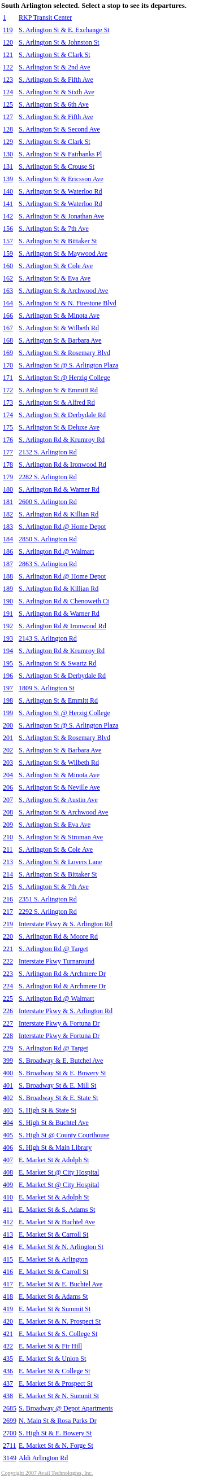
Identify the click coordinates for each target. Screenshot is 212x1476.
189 (8, 589)
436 (8, 1371)
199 (8, 713)
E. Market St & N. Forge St (56, 1445)
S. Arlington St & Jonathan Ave (61, 216)
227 (8, 1023)
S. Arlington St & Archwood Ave (63, 291)
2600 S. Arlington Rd (48, 502)
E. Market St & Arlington (53, 1259)
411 (8, 1210)
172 (8, 390)
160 (8, 266)
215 (8, 887)
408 (8, 1172)
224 (8, 986)
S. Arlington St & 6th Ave (54, 104)
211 (8, 849)
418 (8, 1296)
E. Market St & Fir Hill (50, 1346)
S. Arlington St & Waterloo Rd (60, 191)
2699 (9, 1421)
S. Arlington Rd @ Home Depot (62, 527)
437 (8, 1383)
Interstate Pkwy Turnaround (56, 961)
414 (8, 1247)
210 (8, 837)
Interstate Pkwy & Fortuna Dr (59, 1023)
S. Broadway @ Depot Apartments (66, 1408)
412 (8, 1222)
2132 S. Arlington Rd (48, 452)
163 (8, 291)
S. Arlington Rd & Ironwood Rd (62, 464)
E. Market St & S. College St (58, 1334)
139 (8, 179)
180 (8, 489)
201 (8, 738)
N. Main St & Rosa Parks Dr (58, 1421)
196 (8, 676)
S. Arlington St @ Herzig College (64, 378)
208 (8, 812)
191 (8, 613)
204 (8, 775)
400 (8, 1073)
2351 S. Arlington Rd (48, 899)
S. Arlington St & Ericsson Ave (61, 179)
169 (8, 353)
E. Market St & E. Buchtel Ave (60, 1284)
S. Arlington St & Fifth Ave (56, 80)
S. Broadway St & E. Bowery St (62, 1073)
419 (8, 1309)
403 (8, 1110)
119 (8, 30)
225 (8, 998)
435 (8, 1359)
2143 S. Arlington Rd (48, 638)
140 (8, 191)
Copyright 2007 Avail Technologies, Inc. (47, 1473)
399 (8, 1061)
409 (8, 1185)
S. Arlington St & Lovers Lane (60, 862)
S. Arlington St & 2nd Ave (54, 67)
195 (8, 663)
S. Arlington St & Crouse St (56, 166)
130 (8, 154)
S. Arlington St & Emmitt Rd (58, 390)
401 (8, 1085)
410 (8, 1197)
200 (8, 725)
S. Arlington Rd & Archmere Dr (62, 974)
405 (8, 1135)
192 (8, 626)
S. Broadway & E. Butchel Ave (61, 1061)
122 (8, 67)
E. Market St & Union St (52, 1359)
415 (8, 1259)
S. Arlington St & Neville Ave (59, 787)
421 (8, 1334)
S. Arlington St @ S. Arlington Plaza (68, 365)
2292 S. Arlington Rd (48, 912)
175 (8, 427)
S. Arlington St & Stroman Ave (61, 837)
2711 (9, 1445)
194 (8, 651)
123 (8, 80)
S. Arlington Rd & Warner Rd (59, 489)
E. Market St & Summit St (54, 1309)
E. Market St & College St (54, 1371)
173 (8, 402)
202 (8, 750)
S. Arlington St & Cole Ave (56, 266)
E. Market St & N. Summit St (59, 1396)
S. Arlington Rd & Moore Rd (58, 936)
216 (8, 899)
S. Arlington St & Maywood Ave (63, 253)
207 (8, 800)
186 (8, 551)
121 (8, 55)
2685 (9, 1408)
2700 (9, 1433)
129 (8, 142)
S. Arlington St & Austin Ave (58, 800)
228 (8, 1036)
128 (8, 129)
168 (8, 340)
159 (8, 253)
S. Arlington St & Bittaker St (58, 241)
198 (8, 700)
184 (8, 539)
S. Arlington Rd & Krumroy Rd (62, 440)
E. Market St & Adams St (53, 1296)
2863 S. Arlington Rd (48, 564)
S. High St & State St (47, 1110)
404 (8, 1123)
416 (8, 1272)
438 (8, 1396)
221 (8, 949)
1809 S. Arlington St (47, 688)
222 (8, 961)
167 (8, 328)
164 (8, 303)
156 (8, 229)
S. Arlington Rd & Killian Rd (58, 514)
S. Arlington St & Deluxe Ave (59, 427)
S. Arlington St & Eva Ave (54, 278)
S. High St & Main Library (55, 1147)
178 (8, 464)
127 (8, 117)
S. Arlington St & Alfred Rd (57, 402)
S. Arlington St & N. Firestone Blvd (67, 303)
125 (8, 104)
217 (8, 912)
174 (8, 415)
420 (8, 1321)
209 (8, 825)
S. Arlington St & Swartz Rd (57, 663)
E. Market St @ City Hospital (59, 1172)
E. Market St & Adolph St (54, 1160)
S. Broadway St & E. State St (58, 1098)
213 (8, 862)
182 (8, 514)
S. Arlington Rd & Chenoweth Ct (64, 601)
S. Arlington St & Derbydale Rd (62, 415)
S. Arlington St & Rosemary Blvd (64, 353)
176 (8, 440)
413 (8, 1234)
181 (8, 502)
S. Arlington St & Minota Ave (59, 315)
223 (8, 974)
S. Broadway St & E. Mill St (57, 1085)
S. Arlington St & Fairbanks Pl (60, 154)
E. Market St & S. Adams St (57, 1210)
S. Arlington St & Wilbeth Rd (59, 328)
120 (8, 42)
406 (8, 1147)
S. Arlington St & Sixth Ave (56, 92)
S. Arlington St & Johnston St (59, 42)
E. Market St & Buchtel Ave (57, 1222)
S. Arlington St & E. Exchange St (64, 30)
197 (8, 688)
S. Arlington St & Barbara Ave (60, 340)
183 (8, 527)
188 (8, 576)
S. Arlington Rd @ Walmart (56, 551)
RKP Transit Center (45, 17)
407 (8, 1160)
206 (8, 787)
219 (8, 924)
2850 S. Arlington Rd (48, 539)
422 (8, 1346)
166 (8, 315)
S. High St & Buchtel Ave (54, 1123)
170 (8, 365)
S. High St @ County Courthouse (64, 1135)
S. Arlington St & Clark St (54, 55)
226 (8, 1011)
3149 (9, 1458)
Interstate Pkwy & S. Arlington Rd (66, 924)
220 (8, 936)
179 (8, 477)
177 (8, 452)
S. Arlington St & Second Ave (59, 129)
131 (8, 166)
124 (8, 92)
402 (8, 1098)
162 (8, 278)
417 (8, 1284)
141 (8, 204)
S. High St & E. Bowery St (55, 1433)
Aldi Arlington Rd (43, 1458)
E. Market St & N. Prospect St (60, 1321)
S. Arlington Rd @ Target (53, 949)
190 (8, 601)
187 (8, 564)
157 (8, 241)
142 (8, 216)
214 (8, 874)
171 (8, 378)
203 (8, 763)
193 (8, 638)
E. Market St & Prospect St (56, 1383)
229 (8, 1048)
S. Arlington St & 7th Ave (54, 229)
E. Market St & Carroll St (53, 1234)
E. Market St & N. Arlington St (61, 1247)
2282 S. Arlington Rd (48, 477)
